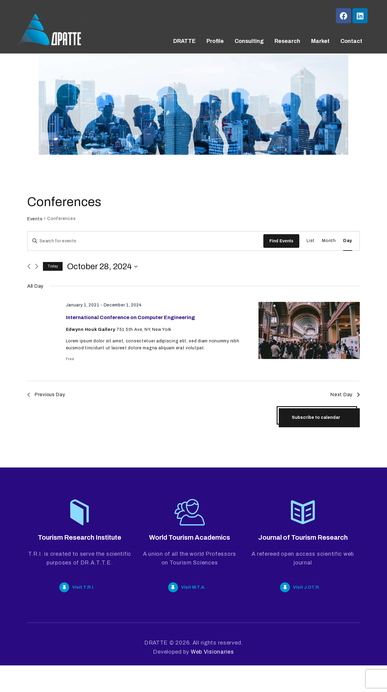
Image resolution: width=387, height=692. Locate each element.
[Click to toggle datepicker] (102, 266)
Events (34, 219)
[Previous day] (29, 266)
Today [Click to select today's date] (52, 266)
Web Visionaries (212, 678)
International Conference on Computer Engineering (134, 324)
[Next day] (36, 266)
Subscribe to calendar (316, 430)
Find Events (281, 240)
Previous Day (46, 407)
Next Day (345, 407)
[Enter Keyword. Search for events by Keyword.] (145, 241)
